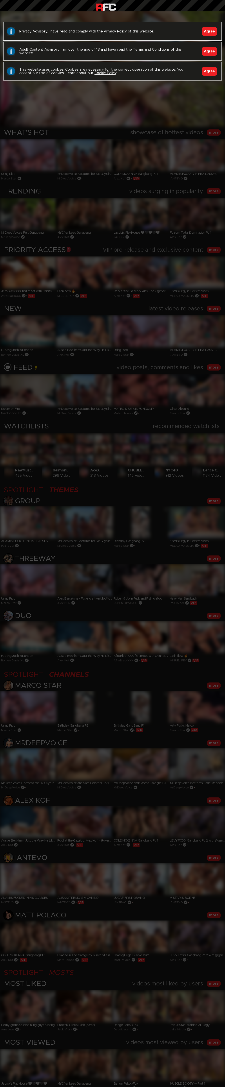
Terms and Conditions (151, 49)
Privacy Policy (115, 31)
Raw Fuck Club (106, 6)
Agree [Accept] (209, 31)
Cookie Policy (105, 73)
